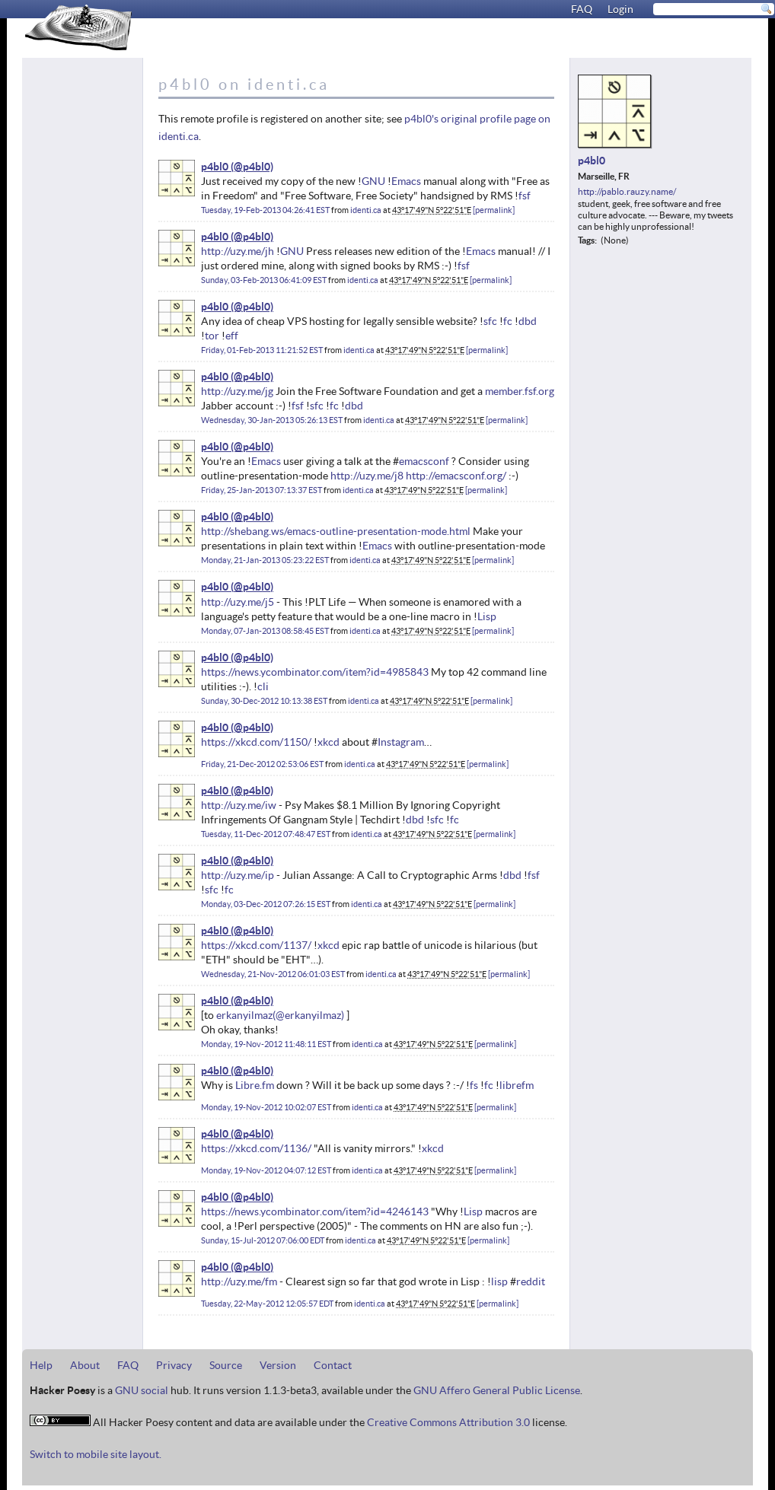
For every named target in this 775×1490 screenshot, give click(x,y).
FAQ (581, 9)
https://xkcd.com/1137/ (256, 945)
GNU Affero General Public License (496, 1390)
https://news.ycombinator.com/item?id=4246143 (315, 1211)
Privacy (174, 1365)
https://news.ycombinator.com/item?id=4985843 (315, 672)
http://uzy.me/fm (239, 1281)
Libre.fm (254, 1085)
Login (620, 9)
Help (41, 1365)
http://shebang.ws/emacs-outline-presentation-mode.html (335, 531)
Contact (333, 1365)
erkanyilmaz (244, 1015)
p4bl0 (214, 167)
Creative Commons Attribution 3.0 (448, 1422)
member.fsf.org (519, 391)
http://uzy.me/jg (237, 391)
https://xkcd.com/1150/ (256, 742)
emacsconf (424, 461)
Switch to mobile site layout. (95, 1454)
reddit (530, 1281)
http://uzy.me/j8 (366, 476)
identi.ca (365, 210)
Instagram (401, 742)
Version (278, 1365)
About (85, 1365)
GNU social (141, 1390)
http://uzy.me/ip (237, 875)
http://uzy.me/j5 (237, 602)
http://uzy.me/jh (237, 251)
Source (225, 1365)
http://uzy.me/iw (238, 805)
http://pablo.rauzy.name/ (627, 191)
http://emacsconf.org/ (456, 476)
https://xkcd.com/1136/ (256, 1148)
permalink (493, 210)
